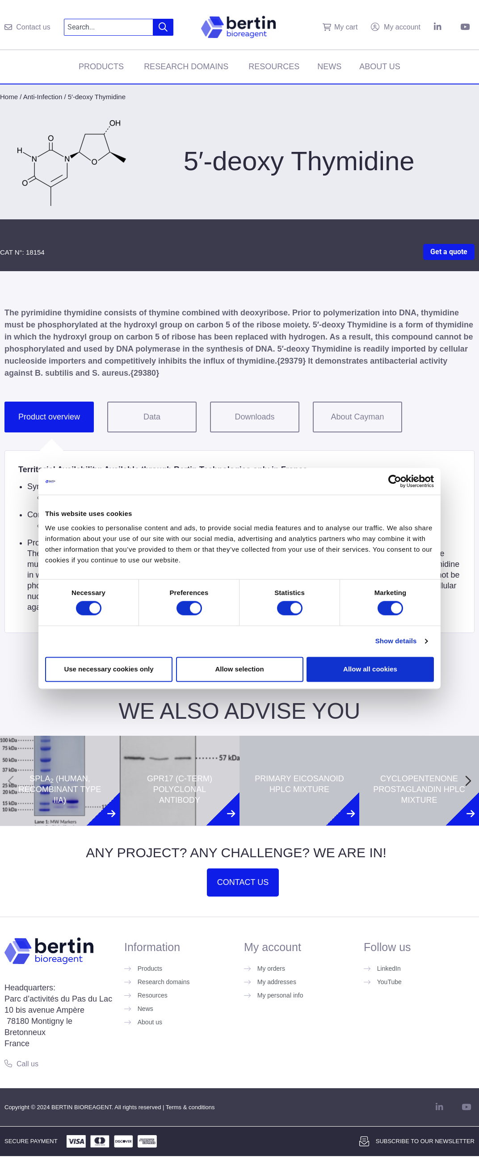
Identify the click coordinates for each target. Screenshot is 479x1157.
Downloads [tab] (254, 416)
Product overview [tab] (49, 416)
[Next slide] (468, 781)
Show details (396, 641)
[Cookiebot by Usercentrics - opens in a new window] (395, 481)
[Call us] (8, 1063)
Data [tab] (151, 416)
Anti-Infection (43, 97)
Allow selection (239, 669)
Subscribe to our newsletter (425, 1141)
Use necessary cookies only (108, 669)
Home (9, 97)
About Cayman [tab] (357, 416)
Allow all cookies (370, 669)
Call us (27, 1064)
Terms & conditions (190, 1107)
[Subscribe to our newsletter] (364, 1141)
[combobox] (108, 27)
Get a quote (448, 251)
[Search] (163, 27)
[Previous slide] (10, 781)
